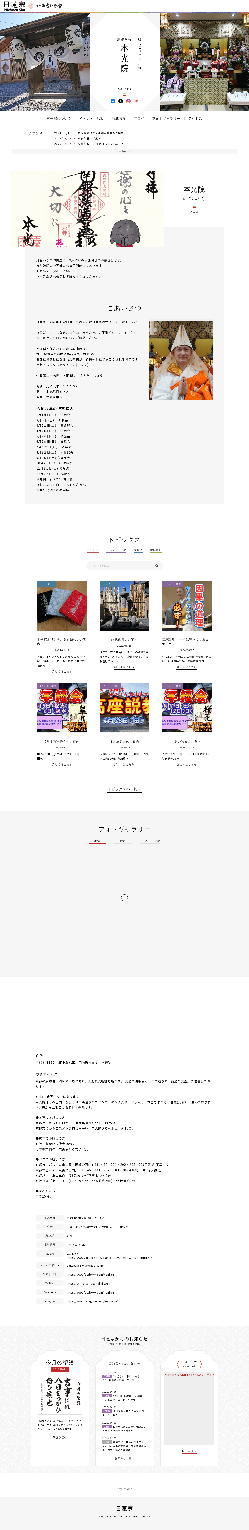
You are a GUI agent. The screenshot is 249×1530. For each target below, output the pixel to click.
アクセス (195, 118)
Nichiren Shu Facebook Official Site (194, 1375)
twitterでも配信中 (57, 1429)
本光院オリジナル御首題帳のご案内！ (102, 133)
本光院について (59, 118)
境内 (123, 841)
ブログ (139, 118)
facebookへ (189, 1451)
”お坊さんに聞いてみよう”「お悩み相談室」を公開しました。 (122, 1380)
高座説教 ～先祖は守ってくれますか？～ (104, 143)
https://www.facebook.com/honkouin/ (92, 1274)
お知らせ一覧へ (125, 1458)
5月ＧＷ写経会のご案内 (62, 741)
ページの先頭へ (124, 1489)
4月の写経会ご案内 (187, 741)
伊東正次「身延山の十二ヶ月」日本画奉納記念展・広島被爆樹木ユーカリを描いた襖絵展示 (124, 1446)
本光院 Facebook (113, 101)
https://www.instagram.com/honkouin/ (92, 1301)
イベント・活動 (91, 118)
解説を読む (60, 1437)
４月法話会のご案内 (124, 741)
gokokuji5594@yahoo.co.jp (85, 1265)
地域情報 (119, 118)
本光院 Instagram (128, 101)
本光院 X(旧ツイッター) (120, 101)
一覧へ (123, 151)
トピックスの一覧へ (124, 789)
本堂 (97, 841)
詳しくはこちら (62, 671)
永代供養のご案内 (89, 138)
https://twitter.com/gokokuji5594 (88, 1283)
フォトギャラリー (166, 118)
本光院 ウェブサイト (136, 101)
